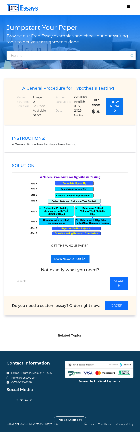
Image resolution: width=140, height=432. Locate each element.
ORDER (116, 305)
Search (119, 283)
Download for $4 (70, 259)
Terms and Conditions (97, 424)
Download (114, 106)
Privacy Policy (124, 424)
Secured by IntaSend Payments (99, 381)
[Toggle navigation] (128, 7)
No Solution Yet (70, 420)
